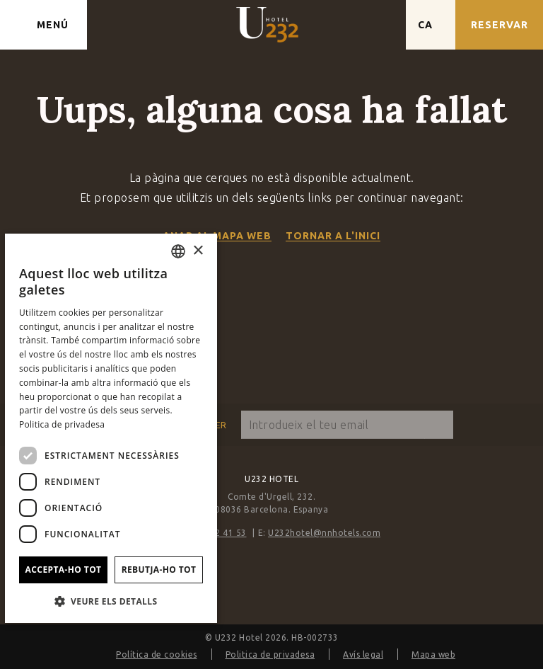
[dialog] (111, 428)
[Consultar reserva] (499, 25)
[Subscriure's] (439, 425)
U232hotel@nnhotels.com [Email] (324, 532)
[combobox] (178, 251)
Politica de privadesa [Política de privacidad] (62, 424)
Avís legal (363, 654)
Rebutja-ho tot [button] (159, 570)
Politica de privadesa (270, 654)
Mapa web (433, 654)
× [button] (197, 251)
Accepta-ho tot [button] (63, 570)
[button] (111, 601)
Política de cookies (156, 654)
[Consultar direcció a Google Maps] (381, 25)
